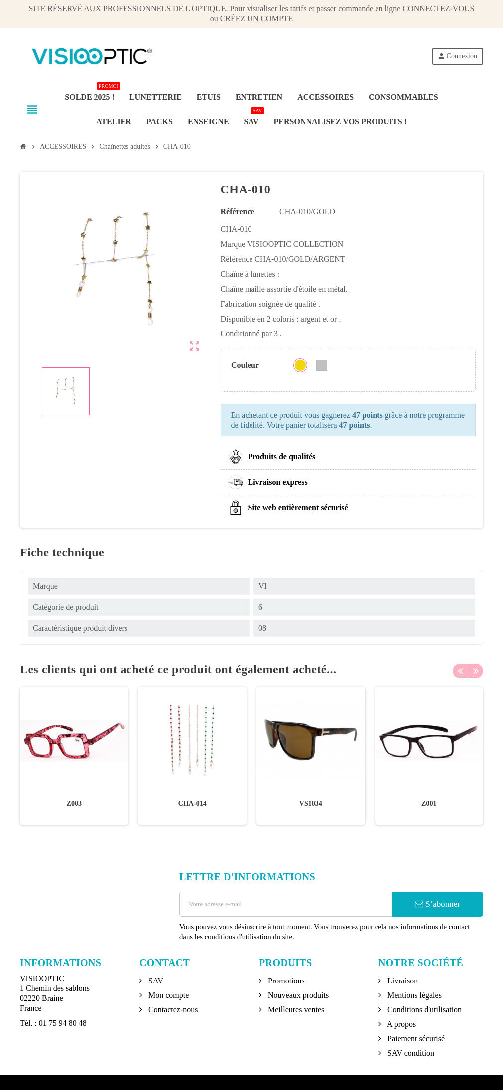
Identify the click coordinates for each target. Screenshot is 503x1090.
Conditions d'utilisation (423, 1009)
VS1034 (310, 803)
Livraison (401, 981)
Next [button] (475, 669)
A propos (400, 1024)
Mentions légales (413, 995)
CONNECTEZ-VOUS (438, 8)
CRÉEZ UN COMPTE (256, 18)
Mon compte (167, 995)
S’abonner (437, 904)
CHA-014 (192, 803)
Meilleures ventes (295, 1009)
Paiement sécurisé (415, 1038)
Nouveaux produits (297, 995)
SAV (154, 981)
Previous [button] (460, 669)
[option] (74, 756)
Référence (237, 211)
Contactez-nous (172, 1009)
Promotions (285, 981)
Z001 (428, 803)
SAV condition (409, 1053)
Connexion (457, 56)
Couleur (245, 365)
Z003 (74, 803)
